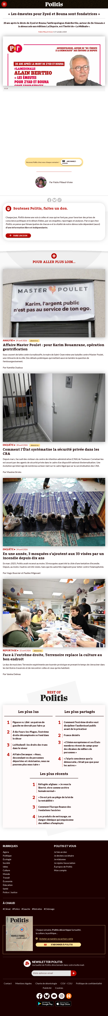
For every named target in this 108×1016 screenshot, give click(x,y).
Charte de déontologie (46, 983)
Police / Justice (10, 892)
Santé (5, 888)
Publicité (47, 988)
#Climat (7, 909)
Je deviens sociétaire (64, 855)
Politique (7, 855)
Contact (8, 983)
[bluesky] (47, 996)
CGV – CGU (66, 983)
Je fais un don (60, 852)
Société (6, 863)
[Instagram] (62, 996)
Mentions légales (23, 983)
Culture (6, 870)
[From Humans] (69, 996)
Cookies (59, 988)
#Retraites (37, 909)
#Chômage (49, 909)
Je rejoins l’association (64, 863)
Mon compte (60, 870)
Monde (6, 874)
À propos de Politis (63, 866)
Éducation (8, 885)
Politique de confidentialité (89, 983)
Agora (6, 852)
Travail (6, 877)
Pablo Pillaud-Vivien (45, 32)
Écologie (7, 859)
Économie (7, 881)
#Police (16, 909)
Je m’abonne (60, 859)
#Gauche (26, 909)
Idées (5, 866)
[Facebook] (39, 996)
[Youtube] (54, 996)
